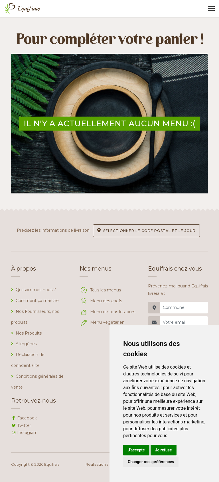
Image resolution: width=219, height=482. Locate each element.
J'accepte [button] (136, 450)
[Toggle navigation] (211, 8)
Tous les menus (100, 290)
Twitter (21, 425)
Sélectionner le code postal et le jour (146, 230)
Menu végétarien (102, 322)
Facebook (24, 418)
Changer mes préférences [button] (151, 461)
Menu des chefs (101, 300)
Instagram (24, 432)
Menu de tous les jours (107, 311)
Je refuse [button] (163, 450)
